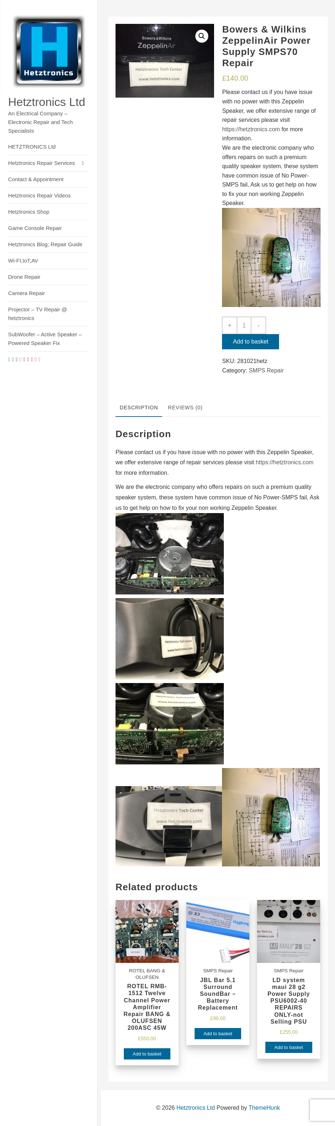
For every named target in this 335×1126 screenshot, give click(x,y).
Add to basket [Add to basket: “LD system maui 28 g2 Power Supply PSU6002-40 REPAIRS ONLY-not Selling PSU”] (288, 1047)
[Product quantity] (244, 325)
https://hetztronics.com (251, 129)
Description (139, 407)
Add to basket (250, 341)
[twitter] (20, 359)
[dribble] (39, 359)
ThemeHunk (264, 1108)
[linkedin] (13, 359)
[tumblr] (28, 359)
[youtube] (31, 359)
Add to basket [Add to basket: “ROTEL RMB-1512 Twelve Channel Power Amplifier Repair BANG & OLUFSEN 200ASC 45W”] (147, 1054)
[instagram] (24, 359)
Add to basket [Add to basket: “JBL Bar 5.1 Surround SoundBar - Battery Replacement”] (218, 1033)
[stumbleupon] (35, 359)
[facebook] (9, 359)
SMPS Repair (266, 370)
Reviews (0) (185, 407)
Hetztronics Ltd (46, 101)
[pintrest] (16, 359)
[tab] (139, 408)
